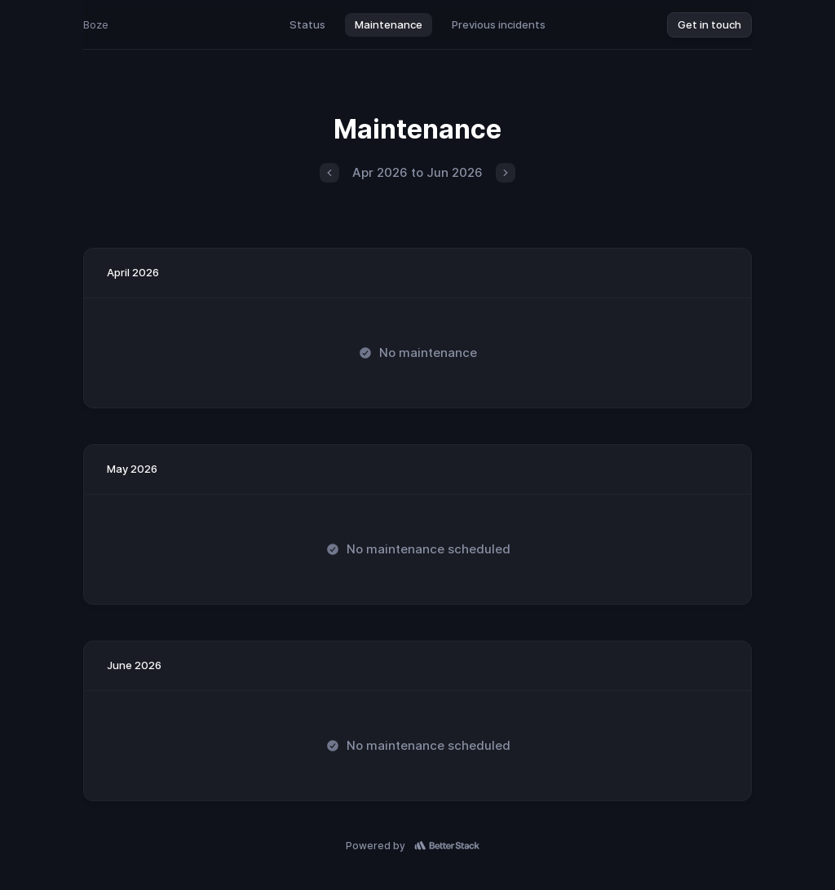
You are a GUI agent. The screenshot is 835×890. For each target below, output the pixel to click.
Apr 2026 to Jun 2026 (417, 172)
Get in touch (709, 24)
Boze (95, 24)
